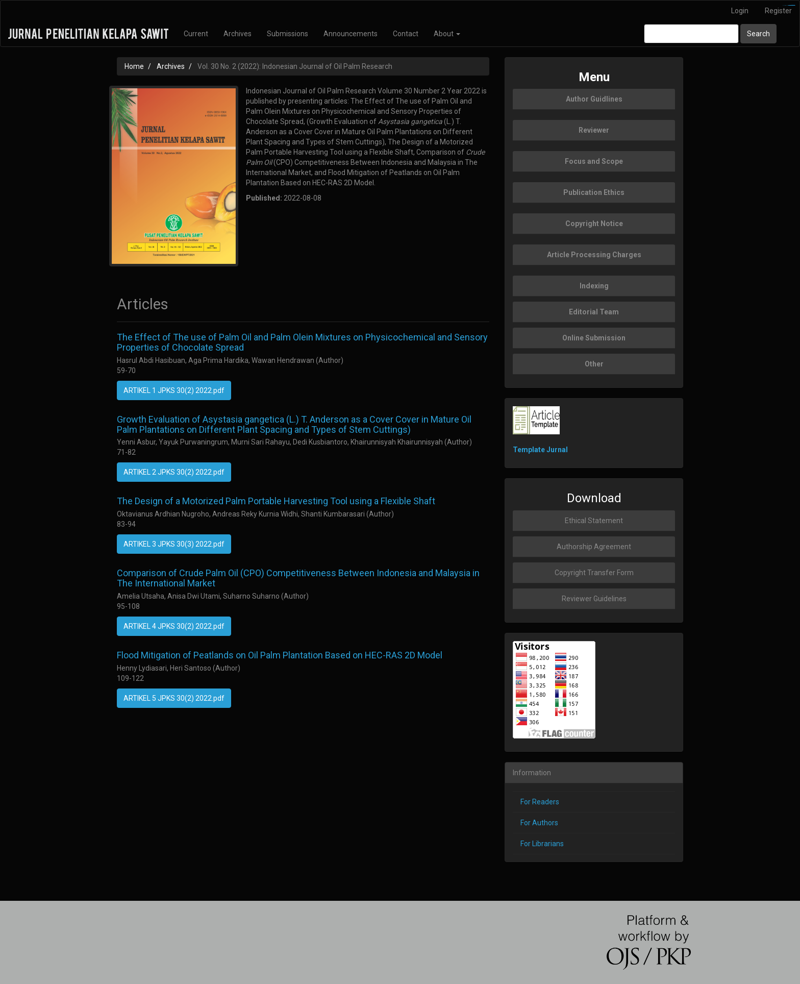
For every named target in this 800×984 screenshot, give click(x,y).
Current (196, 34)
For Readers (539, 802)
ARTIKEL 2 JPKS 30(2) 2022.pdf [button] (173, 472)
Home (134, 66)
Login (739, 11)
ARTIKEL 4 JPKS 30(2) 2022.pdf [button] (173, 626)
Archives (237, 34)
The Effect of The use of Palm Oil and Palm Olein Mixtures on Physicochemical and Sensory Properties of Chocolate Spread (302, 342)
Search (758, 34)
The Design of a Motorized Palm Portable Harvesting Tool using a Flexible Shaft (276, 501)
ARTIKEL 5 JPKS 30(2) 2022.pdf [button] (173, 698)
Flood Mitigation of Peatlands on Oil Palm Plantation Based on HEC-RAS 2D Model (279, 655)
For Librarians (542, 844)
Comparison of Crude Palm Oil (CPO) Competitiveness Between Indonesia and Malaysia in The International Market (298, 578)
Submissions (287, 34)
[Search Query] (691, 33)
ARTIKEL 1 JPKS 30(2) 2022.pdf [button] (173, 390)
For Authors (539, 823)
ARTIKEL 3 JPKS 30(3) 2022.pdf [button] (173, 544)
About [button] (447, 34)
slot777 (793, 5)
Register (778, 11)
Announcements (350, 34)
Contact (405, 34)
